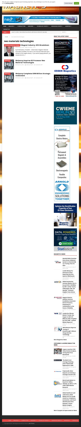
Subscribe (30, 26)
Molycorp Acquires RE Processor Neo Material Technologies (30, 61)
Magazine (11, 26)
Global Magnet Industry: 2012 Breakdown (32, 45)
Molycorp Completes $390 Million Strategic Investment (33, 74)
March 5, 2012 (20, 64)
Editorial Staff (29, 64)
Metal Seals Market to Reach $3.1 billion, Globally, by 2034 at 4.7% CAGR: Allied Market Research (69, 383)
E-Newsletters (21, 26)
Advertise (68, 26)
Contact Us (6, 29)
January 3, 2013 (20, 47)
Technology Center (42, 26)
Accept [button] (76, 3)
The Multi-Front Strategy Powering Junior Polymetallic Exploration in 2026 (68, 362)
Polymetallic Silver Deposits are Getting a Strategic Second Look (69, 372)
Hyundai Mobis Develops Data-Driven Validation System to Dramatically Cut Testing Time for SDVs (69, 262)
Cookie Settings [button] (68, 3)
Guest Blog (29, 47)
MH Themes (31, 423)
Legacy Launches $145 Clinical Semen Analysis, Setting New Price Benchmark (69, 351)
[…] (24, 55)
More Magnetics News (60, 339)
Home (4, 26)
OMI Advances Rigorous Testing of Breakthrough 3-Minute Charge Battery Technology (69, 331)
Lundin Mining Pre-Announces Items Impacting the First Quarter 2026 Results (69, 273)
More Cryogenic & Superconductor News (65, 410)
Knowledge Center (56, 26)
